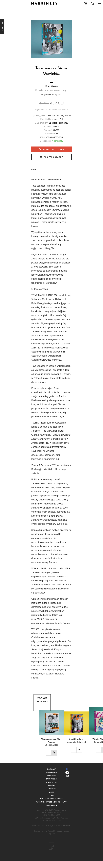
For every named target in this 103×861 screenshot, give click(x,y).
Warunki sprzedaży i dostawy (51, 802)
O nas (51, 795)
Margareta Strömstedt (76, 742)
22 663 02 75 (55, 820)
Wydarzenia (52, 772)
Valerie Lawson (51, 745)
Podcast (51, 769)
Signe (44, 323)
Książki (51, 785)
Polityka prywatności (51, 798)
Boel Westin (51, 86)
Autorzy (51, 789)
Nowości (51, 775)
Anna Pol (59, 119)
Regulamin (51, 805)
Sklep (51, 792)
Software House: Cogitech (58, 832)
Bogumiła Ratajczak (51, 94)
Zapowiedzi (51, 779)
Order (42, 455)
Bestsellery (51, 782)
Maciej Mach (47, 830)
